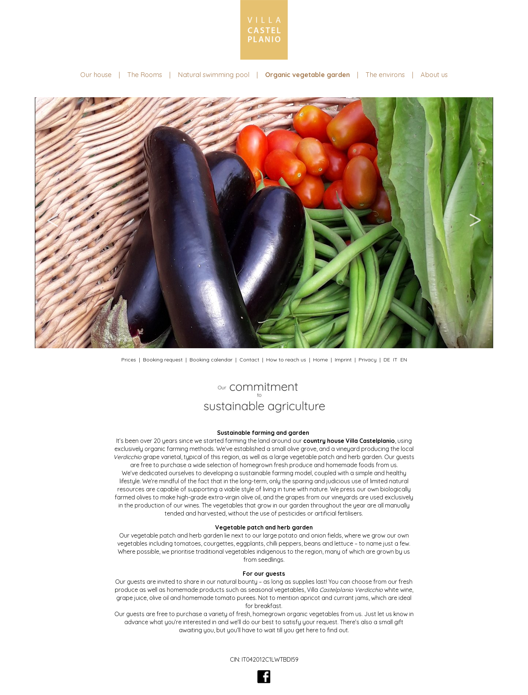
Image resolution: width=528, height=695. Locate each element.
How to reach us (286, 359)
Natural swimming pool (213, 74)
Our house (95, 74)
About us (434, 74)
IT (395, 359)
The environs (385, 74)
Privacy (368, 359)
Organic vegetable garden (307, 74)
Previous (53, 222)
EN (403, 359)
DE (387, 359)
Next (475, 222)
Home (320, 359)
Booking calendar (211, 359)
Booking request (163, 359)
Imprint (343, 359)
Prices (128, 359)
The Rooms (144, 74)
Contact (249, 359)
